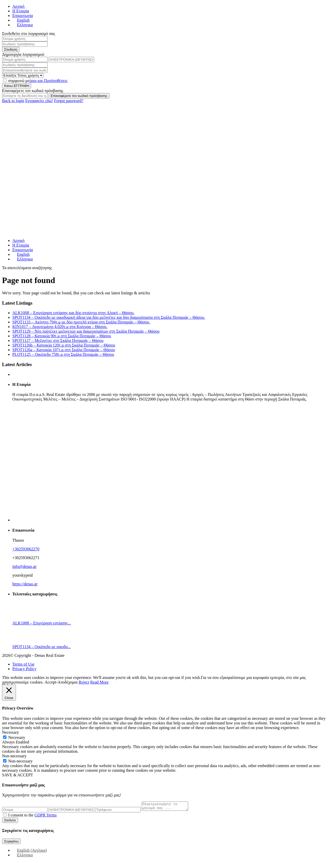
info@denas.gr (24, 566)
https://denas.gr (25, 584)
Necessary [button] (10, 732)
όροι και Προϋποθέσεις (48, 80)
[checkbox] (4, 816)
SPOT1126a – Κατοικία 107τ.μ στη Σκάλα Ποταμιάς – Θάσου (63, 350)
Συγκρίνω (11, 843)
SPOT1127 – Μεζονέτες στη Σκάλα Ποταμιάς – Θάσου (58, 340)
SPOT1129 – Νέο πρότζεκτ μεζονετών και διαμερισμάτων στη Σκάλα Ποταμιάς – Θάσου (85, 331)
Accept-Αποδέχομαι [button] (61, 682)
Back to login (13, 100)
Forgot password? (68, 100)
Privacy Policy (24, 669)
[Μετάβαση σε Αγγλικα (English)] (29, 852)
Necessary (16, 737)
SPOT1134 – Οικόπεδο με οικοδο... (41, 646)
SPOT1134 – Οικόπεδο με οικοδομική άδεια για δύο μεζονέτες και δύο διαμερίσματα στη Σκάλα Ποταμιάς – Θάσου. (108, 317)
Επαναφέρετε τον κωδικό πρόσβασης (79, 96)
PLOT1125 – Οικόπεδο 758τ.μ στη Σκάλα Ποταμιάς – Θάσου (63, 354)
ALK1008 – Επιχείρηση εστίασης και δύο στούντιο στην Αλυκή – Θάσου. (73, 313)
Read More (99, 682)
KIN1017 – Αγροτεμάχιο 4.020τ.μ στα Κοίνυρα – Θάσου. (59, 326)
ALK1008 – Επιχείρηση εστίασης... (41, 623)
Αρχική (18, 6)
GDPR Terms (45, 816)
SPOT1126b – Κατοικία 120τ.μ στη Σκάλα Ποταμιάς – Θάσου (63, 345)
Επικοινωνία (22, 15)
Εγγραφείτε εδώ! (39, 100)
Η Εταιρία (20, 11)
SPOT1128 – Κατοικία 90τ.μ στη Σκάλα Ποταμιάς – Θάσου (61, 336)
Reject (84, 682)
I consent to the (32, 816)
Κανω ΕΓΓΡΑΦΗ (16, 86)
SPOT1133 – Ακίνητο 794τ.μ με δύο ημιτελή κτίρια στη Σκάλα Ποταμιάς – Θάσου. (81, 322)
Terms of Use (23, 664)
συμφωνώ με (38, 80)
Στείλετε (10, 822)
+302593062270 (25, 549)
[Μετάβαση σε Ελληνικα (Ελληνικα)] (22, 856)
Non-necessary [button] (14, 756)
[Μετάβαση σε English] (21, 20)
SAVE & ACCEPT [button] (17, 775)
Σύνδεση (10, 49)
